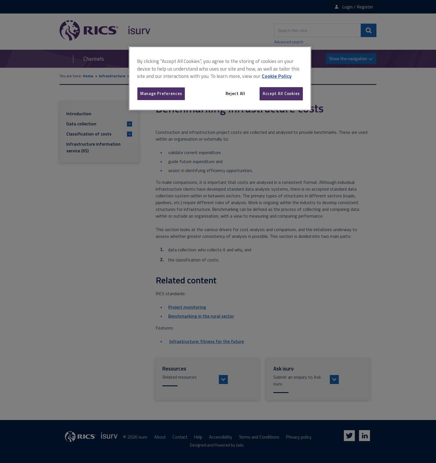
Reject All (235, 93)
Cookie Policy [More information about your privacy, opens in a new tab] (277, 76)
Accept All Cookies (281, 93)
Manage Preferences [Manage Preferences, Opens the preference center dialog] (161, 93)
